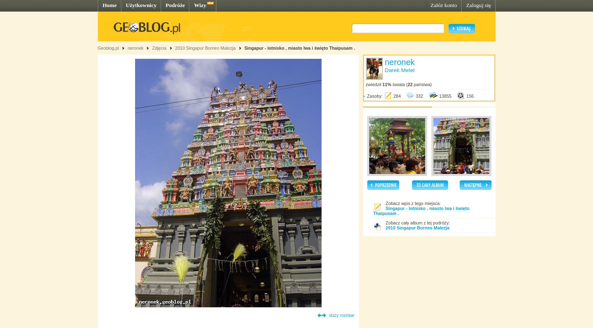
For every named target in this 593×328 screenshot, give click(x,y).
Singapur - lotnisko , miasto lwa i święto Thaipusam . (299, 48)
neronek (136, 48)
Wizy (200, 5)
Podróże (175, 5)
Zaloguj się (478, 5)
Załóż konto (444, 5)
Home (110, 5)
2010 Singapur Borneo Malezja (206, 48)
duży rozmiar (342, 315)
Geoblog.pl (108, 48)
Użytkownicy (141, 5)
